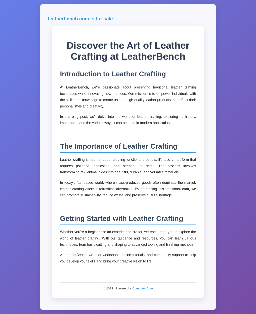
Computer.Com (142, 288)
